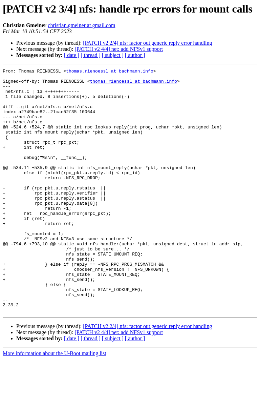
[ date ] (71, 55)
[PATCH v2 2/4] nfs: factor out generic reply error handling (147, 43)
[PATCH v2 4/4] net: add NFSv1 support (118, 49)
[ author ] (135, 55)
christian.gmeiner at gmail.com (81, 25)
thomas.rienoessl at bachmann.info (109, 72)
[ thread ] (91, 55)
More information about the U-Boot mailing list (54, 402)
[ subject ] (113, 55)
